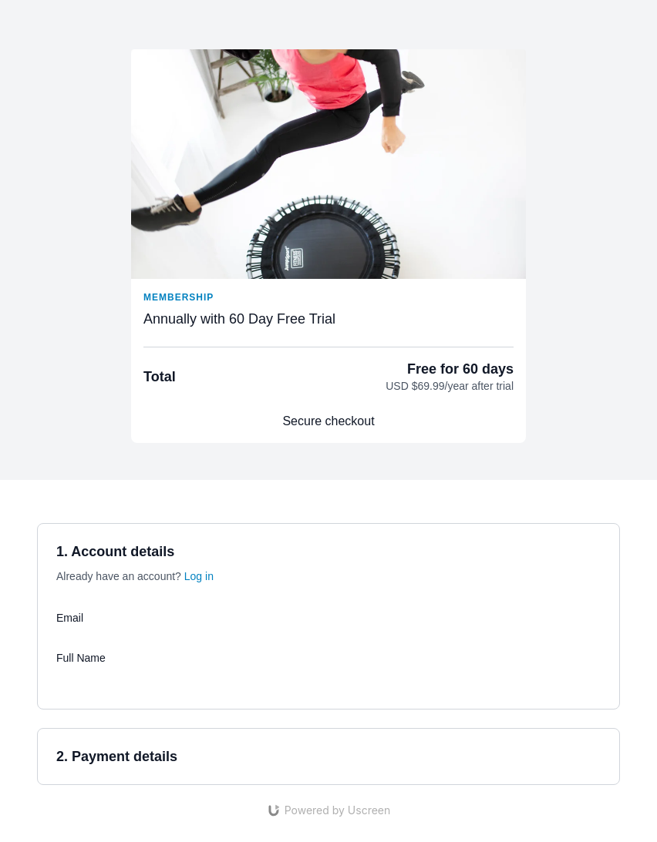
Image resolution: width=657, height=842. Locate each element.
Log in (199, 576)
